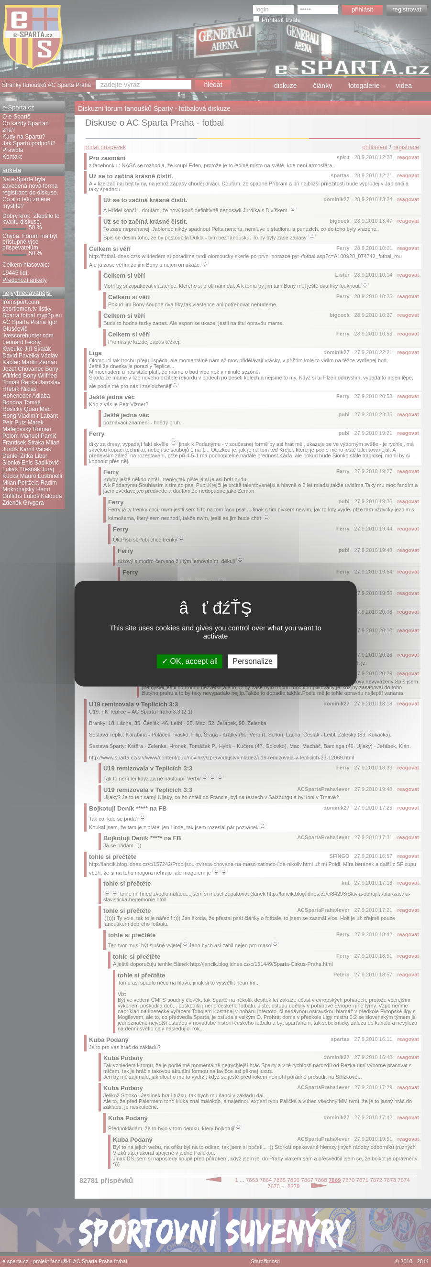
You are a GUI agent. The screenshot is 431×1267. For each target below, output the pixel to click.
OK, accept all (190, 661)
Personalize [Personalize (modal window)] (252, 661)
